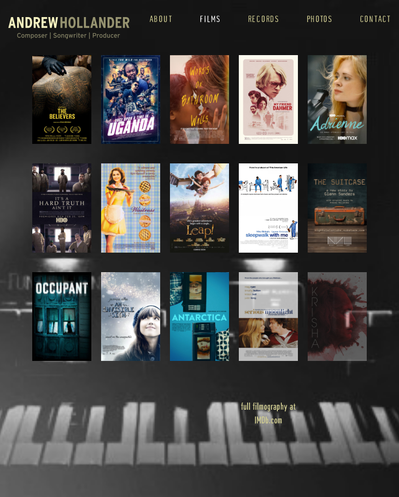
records (263, 19)
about (161, 19)
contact (375, 19)
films (210, 19)
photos (320, 19)
